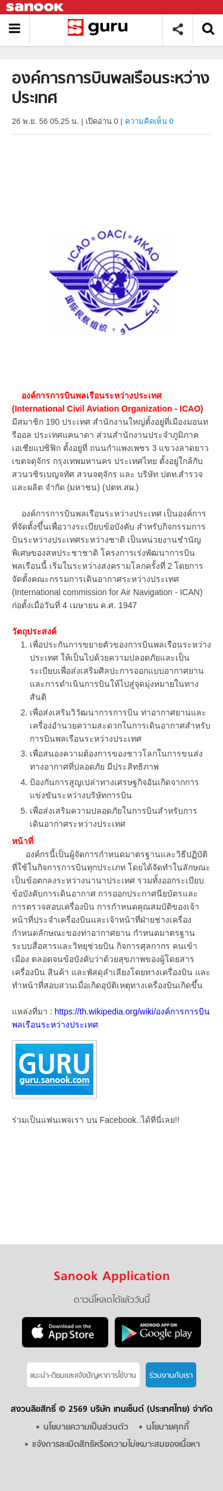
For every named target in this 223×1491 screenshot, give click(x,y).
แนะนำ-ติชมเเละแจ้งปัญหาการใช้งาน (83, 1375)
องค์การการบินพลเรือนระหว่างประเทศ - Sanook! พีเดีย (100, 29)
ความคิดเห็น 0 (149, 121)
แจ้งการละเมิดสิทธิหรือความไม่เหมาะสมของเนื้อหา (116, 1445)
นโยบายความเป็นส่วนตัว (85, 1427)
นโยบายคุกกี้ (167, 1427)
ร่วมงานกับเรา (171, 1375)
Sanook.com (35, 7)
